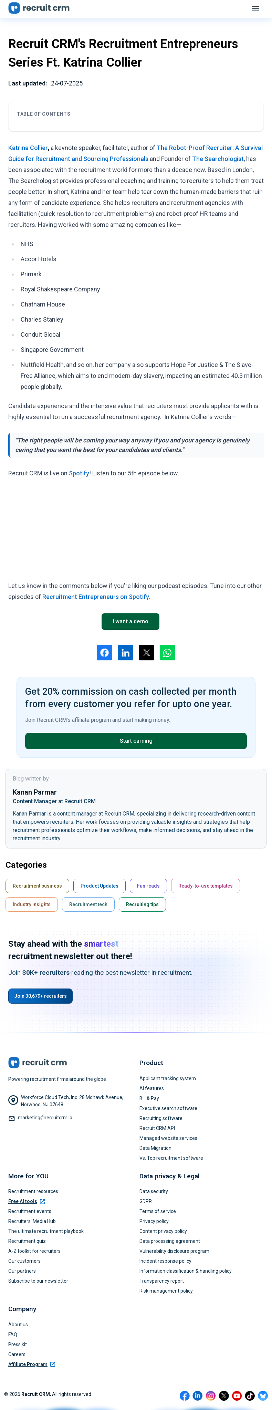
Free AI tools (26, 1201)
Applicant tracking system (167, 1078)
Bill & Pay (149, 1098)
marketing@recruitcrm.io (45, 1117)
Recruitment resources (33, 1191)
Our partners (22, 1271)
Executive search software (168, 1108)
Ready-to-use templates (205, 886)
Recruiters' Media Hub (32, 1221)
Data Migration (155, 1148)
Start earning (136, 741)
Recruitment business (37, 886)
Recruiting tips (142, 904)
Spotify (79, 473)
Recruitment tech (88, 904)
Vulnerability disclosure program (174, 1251)
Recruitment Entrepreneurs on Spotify (95, 596)
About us (18, 1324)
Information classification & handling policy (185, 1271)
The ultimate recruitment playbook (46, 1231)
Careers (16, 1354)
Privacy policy (154, 1221)
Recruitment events (29, 1211)
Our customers (24, 1261)
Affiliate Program (31, 1364)
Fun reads (148, 886)
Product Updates (99, 886)
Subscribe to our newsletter (38, 1281)
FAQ (12, 1334)
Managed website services (168, 1138)
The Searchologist (218, 158)
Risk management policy (166, 1291)
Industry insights (32, 904)
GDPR (145, 1201)
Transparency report (161, 1281)
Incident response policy (165, 1261)
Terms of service (157, 1211)
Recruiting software (160, 1118)
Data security (153, 1191)
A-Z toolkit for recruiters (34, 1251)
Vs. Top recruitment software (171, 1158)
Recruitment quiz (27, 1241)
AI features (151, 1088)
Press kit (17, 1344)
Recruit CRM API (157, 1128)
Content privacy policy (163, 1231)
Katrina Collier (28, 147)
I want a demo (130, 621)
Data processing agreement (169, 1241)
